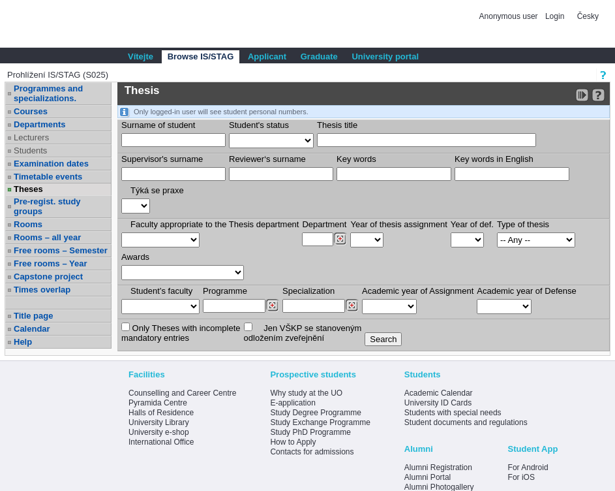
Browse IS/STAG (201, 56)
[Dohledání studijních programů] (272, 305)
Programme (225, 291)
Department (324, 224)
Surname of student (158, 125)
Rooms (28, 224)
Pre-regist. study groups (47, 206)
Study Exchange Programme (320, 422)
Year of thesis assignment (398, 224)
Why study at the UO (306, 393)
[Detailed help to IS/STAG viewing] (598, 95)
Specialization (308, 291)
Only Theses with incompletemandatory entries (181, 333)
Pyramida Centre (157, 402)
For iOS (521, 477)
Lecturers (31, 137)
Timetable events (48, 177)
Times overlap (42, 289)
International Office (161, 442)
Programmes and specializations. (48, 93)
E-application (292, 402)
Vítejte (140, 56)
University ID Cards (438, 402)
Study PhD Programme (310, 432)
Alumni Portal (427, 477)
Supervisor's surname (162, 159)
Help (23, 342)
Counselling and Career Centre (182, 393)
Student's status (259, 125)
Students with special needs (453, 412)
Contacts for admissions (311, 451)
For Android (528, 467)
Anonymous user (509, 16)
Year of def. (472, 224)
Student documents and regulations (466, 422)
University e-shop (158, 432)
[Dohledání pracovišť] (340, 239)
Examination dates (51, 163)
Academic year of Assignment (417, 291)
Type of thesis (523, 224)
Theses (28, 189)
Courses (31, 111)
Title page (33, 316)
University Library (158, 422)
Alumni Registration (438, 467)
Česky (588, 16)
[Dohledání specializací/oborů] (352, 305)
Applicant (267, 56)
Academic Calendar (438, 393)
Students (30, 150)
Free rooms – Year (50, 263)
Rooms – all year (47, 237)
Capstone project (48, 276)
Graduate (319, 56)
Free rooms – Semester (61, 250)
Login (554, 16)
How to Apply (293, 442)
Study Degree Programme (315, 412)
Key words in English (494, 159)
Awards (135, 257)
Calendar (32, 329)
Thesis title (337, 125)
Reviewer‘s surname (267, 159)
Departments (39, 124)
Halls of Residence (161, 412)
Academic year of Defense (526, 291)
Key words (356, 159)
